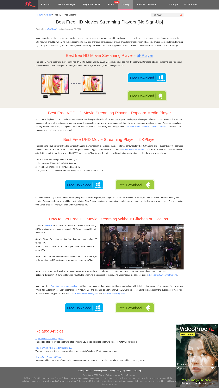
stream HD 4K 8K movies (133, 149)
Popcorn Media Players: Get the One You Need (147, 127)
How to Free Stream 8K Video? (49, 357)
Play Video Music (92, 4)
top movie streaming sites (114, 293)
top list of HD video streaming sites (83, 293)
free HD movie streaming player (64, 286)
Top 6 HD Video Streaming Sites (49, 339)
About (87, 371)
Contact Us (96, 371)
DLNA (111, 4)
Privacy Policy (115, 371)
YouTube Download (147, 4)
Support (173, 4)
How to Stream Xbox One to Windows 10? (53, 348)
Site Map (137, 371)
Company (190, 4)
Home (80, 371)
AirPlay (125, 4)
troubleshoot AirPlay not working (163, 275)
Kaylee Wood (50, 29)
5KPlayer (46, 4)
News (104, 371)
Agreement (127, 371)
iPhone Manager (67, 4)
